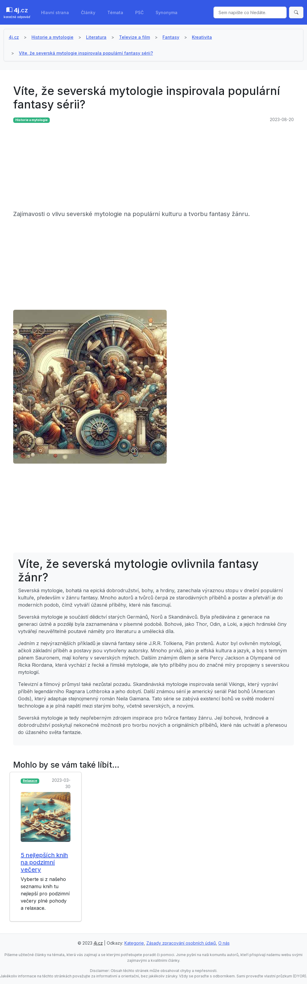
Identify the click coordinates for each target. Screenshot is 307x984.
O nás (224, 943)
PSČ (139, 12)
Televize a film (134, 37)
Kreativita (202, 37)
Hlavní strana (55, 12)
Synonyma (166, 12)
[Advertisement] (153, 167)
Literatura (96, 37)
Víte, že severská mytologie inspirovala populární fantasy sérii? (86, 53)
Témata (115, 12)
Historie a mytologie (52, 37)
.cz (17, 13)
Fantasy (170, 37)
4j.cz (14, 37)
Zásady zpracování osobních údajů (181, 943)
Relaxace (30, 781)
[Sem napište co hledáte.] (250, 12)
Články (88, 12)
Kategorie (134, 943)
